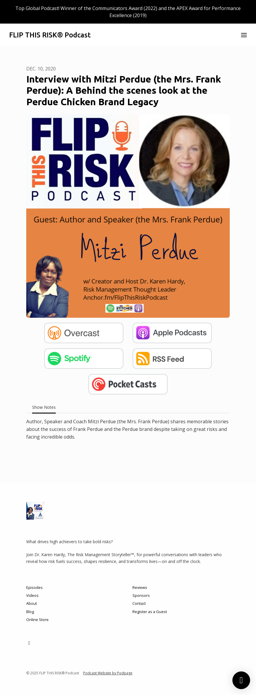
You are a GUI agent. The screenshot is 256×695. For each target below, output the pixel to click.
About (31, 603)
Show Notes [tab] (44, 407)
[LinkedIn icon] (29, 643)
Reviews (139, 587)
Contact (139, 603)
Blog (30, 611)
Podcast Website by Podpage (107, 673)
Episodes (34, 587)
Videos (32, 595)
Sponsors (141, 595)
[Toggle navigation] (244, 35)
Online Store (37, 619)
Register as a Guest (149, 611)
